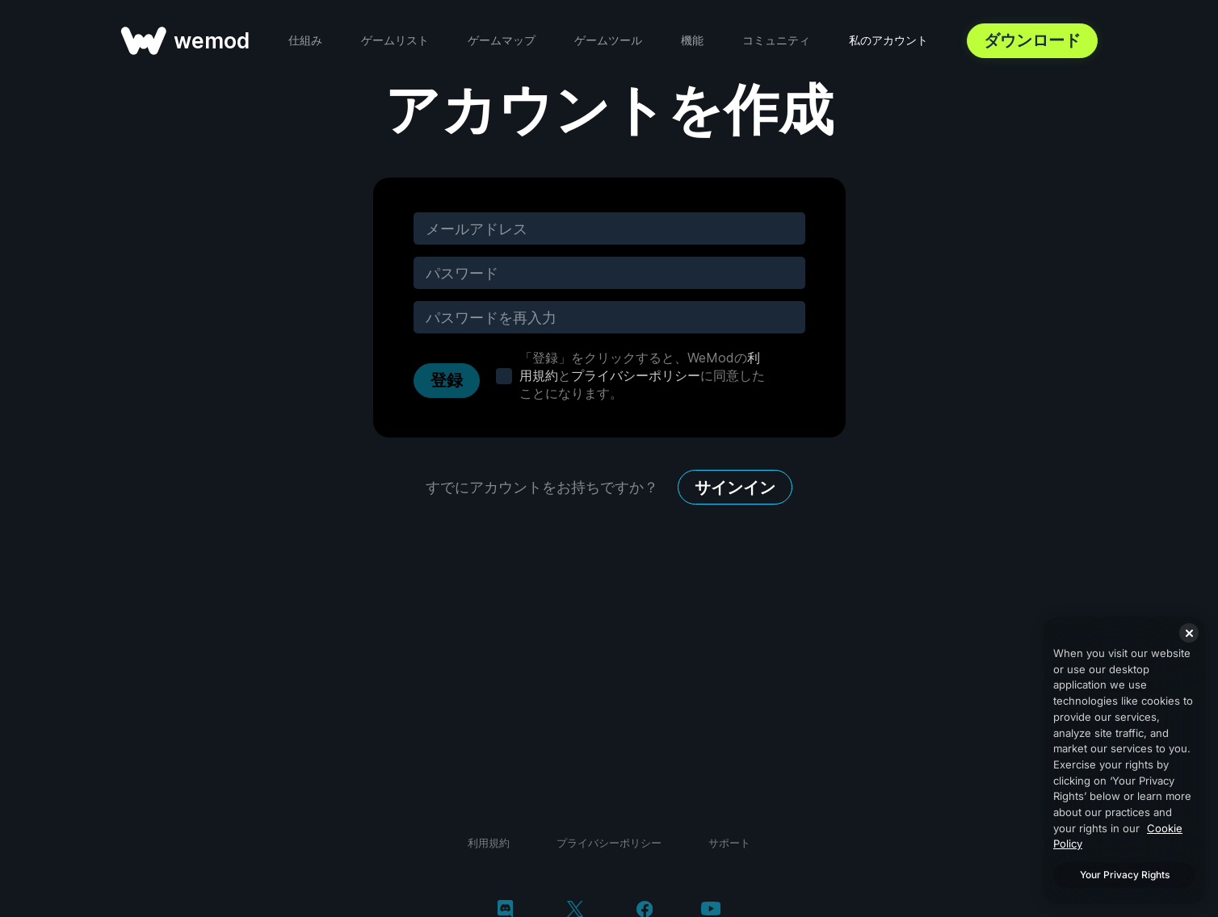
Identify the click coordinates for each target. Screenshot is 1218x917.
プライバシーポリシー (635, 375)
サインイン (735, 487)
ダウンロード (1032, 40)
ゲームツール (608, 40)
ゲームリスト (395, 40)
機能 (692, 40)
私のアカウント (888, 40)
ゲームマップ (502, 40)
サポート (729, 842)
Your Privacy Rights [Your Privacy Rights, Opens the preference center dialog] (1125, 875)
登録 (446, 380)
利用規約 (489, 842)
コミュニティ (776, 40)
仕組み (305, 40)
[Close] (1189, 633)
